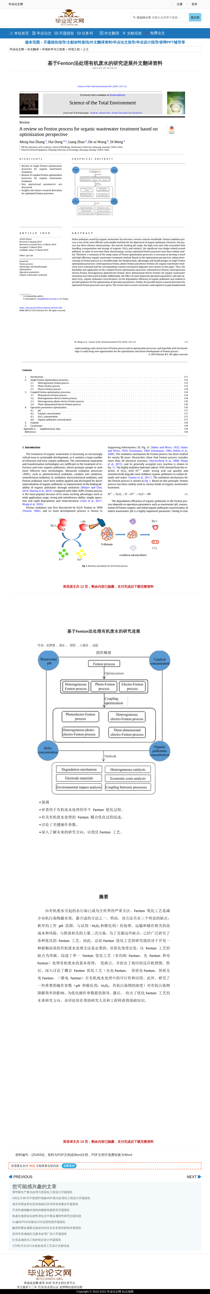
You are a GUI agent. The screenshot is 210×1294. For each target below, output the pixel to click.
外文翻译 (109, 33)
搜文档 (195, 17)
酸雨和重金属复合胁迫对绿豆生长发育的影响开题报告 (46, 1227)
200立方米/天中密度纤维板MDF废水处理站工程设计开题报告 (51, 1198)
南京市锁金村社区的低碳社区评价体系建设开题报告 (45, 1204)
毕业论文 (41, 33)
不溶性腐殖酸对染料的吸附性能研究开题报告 (41, 1210)
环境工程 (74, 49)
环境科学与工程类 (53, 49)
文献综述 (132, 33)
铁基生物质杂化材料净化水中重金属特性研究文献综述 (46, 1216)
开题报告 (64, 33)
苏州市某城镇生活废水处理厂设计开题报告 (39, 1233)
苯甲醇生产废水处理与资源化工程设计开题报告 (42, 1192)
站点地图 (128, 1291)
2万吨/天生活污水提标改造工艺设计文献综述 (40, 1245)
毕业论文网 (17, 49)
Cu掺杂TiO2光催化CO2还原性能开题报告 (38, 1222)
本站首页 (19, 33)
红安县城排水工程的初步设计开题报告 (36, 1239)
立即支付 (69, 1165)
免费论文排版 (155, 34)
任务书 (85, 33)
